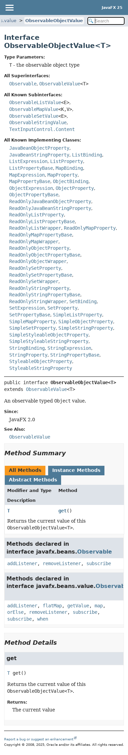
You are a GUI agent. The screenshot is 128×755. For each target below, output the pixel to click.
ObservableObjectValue (54, 20)
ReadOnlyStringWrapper (38, 301)
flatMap (52, 605)
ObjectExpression (31, 188)
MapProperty (62, 175)
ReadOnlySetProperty (35, 268)
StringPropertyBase (74, 355)
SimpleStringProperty (85, 328)
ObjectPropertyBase (33, 194)
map (99, 605)
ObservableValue (59, 83)
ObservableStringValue (38, 122)
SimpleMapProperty (32, 321)
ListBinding (87, 155)
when (42, 619)
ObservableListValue (35, 102)
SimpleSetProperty (32, 328)
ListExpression (28, 161)
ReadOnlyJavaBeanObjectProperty (50, 201)
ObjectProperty (75, 188)
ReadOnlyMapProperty (90, 228)
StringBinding (27, 348)
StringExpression (69, 348)
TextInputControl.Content (42, 129)
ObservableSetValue (33, 116)
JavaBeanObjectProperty (39, 148)
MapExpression (27, 175)
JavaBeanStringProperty (39, 155)
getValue (78, 605)
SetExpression (27, 308)
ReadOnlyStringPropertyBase (44, 294)
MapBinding (69, 168)
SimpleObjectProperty (85, 321)
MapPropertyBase (29, 181)
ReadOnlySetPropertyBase (40, 275)
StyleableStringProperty (40, 368)
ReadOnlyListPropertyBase (42, 221)
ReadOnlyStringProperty (39, 288)
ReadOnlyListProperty (36, 214)
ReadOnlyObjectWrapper (38, 261)
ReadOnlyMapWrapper (33, 241)
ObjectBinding (70, 181)
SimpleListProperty (77, 314)
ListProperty (66, 161)
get (62, 510)
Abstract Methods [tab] (33, 479)
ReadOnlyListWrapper (35, 228)
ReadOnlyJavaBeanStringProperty (50, 208)
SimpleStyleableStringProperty (48, 341)
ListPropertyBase (31, 168)
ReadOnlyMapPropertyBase (40, 234)
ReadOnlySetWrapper (33, 281)
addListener (22, 563)
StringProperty (28, 355)
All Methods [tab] (25, 470)
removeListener (62, 563)
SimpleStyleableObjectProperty (48, 335)
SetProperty (62, 308)
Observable (23, 83)
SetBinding (83, 301)
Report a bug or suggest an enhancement (38, 739)
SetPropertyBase (29, 314)
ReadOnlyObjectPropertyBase (44, 255)
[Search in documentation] (106, 21)
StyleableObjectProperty (40, 361)
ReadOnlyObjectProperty (39, 248)
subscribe (98, 563)
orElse (15, 612)
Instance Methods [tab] (76, 470)
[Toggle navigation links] (9, 7)
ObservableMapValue (33, 109)
